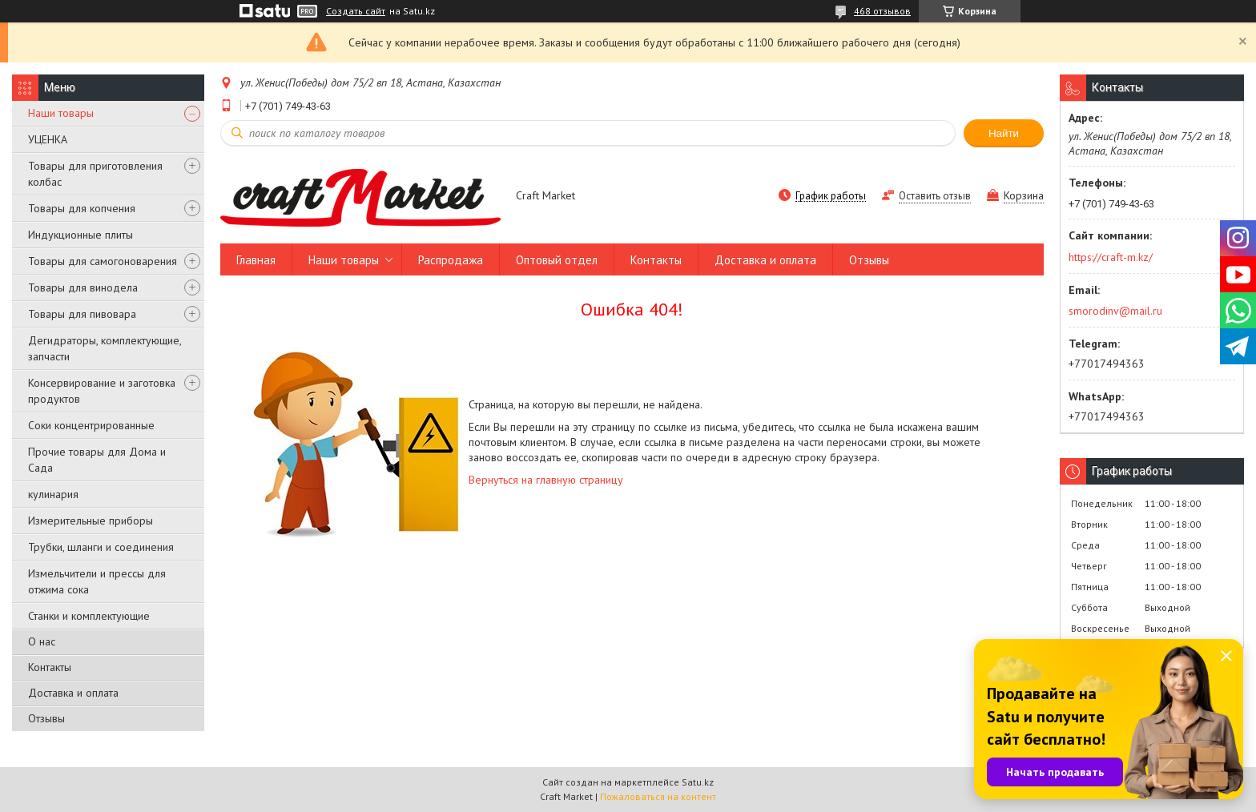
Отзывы (46, 718)
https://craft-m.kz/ (1111, 257)
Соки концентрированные (91, 425)
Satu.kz (698, 782)
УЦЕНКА (47, 139)
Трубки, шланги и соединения (101, 547)
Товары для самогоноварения (102, 261)
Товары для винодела (83, 287)
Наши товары (61, 113)
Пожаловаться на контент (658, 796)
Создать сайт (355, 11)
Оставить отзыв (935, 196)
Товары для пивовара (82, 314)
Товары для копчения (81, 208)
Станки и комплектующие (89, 616)
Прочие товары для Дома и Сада (97, 459)
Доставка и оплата (73, 692)
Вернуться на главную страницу (546, 479)
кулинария (53, 494)
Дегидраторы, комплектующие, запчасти (104, 348)
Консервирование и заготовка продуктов (101, 391)
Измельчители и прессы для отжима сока (97, 581)
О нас (41, 641)
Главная (256, 260)
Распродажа (450, 260)
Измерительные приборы (90, 520)
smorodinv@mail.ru (1115, 310)
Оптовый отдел (557, 260)
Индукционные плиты (80, 234)
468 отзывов (882, 11)
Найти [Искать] (1003, 133)
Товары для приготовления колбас (95, 174)
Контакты (49, 667)
